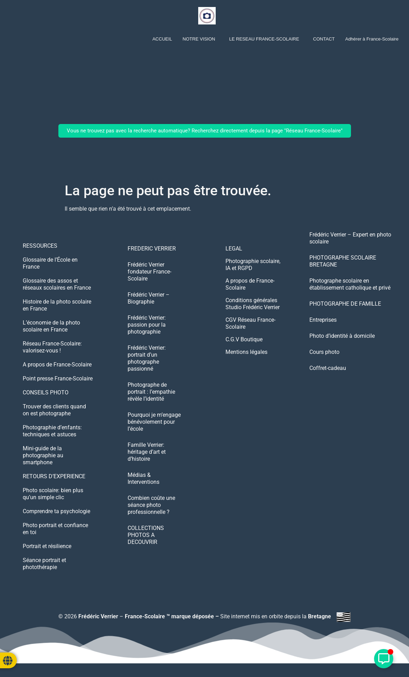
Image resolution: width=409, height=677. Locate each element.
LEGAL (233, 248)
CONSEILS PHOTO (46, 392)
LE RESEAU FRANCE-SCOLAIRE (264, 39)
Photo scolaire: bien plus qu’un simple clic (53, 494)
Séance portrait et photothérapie (44, 563)
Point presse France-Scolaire (58, 378)
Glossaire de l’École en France (50, 263)
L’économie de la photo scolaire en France (51, 326)
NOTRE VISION (198, 39)
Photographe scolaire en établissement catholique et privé (349, 284)
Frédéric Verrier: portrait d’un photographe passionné (147, 358)
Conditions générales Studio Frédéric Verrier (252, 304)
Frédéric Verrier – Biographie (149, 298)
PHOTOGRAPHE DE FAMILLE (345, 303)
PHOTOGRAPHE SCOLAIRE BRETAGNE (342, 261)
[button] (200, 38)
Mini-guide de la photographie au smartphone (43, 455)
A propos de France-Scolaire (57, 364)
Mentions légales (246, 352)
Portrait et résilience (47, 546)
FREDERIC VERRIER (152, 248)
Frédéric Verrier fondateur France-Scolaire (149, 271)
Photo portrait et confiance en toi (55, 529)
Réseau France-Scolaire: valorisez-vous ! (52, 347)
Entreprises (323, 319)
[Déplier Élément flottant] (383, 658)
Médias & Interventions (143, 478)
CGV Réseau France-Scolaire (250, 323)
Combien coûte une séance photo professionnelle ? (151, 505)
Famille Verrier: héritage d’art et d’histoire (147, 452)
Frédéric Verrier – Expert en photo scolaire (350, 238)
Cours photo (324, 352)
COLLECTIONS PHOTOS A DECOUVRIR (146, 535)
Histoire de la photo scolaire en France (57, 305)
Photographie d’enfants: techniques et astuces (52, 431)
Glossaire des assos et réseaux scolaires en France (57, 284)
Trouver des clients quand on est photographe (54, 410)
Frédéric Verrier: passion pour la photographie (147, 324)
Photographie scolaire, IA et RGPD (252, 264)
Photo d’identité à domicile (342, 336)
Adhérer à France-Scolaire (371, 39)
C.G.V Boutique (244, 339)
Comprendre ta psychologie (56, 511)
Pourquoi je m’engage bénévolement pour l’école (154, 422)
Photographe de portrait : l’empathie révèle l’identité (151, 391)
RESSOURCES (40, 245)
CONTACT (324, 39)
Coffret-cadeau (327, 368)
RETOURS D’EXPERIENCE (54, 476)
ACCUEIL (162, 39)
